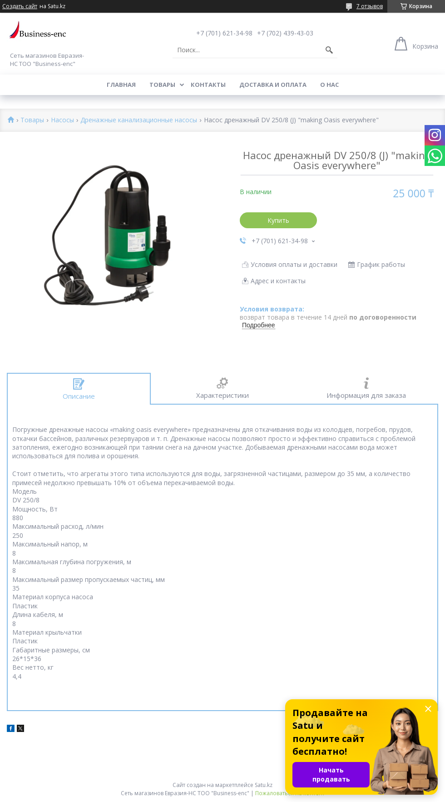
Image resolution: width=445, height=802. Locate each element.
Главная (121, 84)
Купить (278, 220)
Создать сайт (19, 6)
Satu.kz (263, 785)
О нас (329, 84)
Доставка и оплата (273, 84)
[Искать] (329, 50)
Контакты (208, 84)
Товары (162, 84)
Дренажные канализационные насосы (138, 120)
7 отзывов (369, 6)
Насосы (62, 120)
